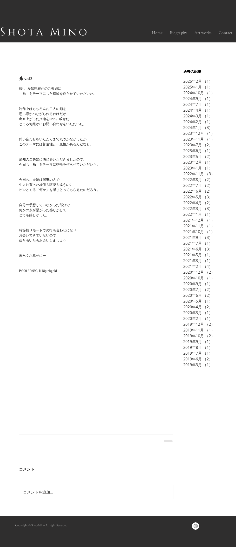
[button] (203, 32)
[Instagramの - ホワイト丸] (195, 526)
